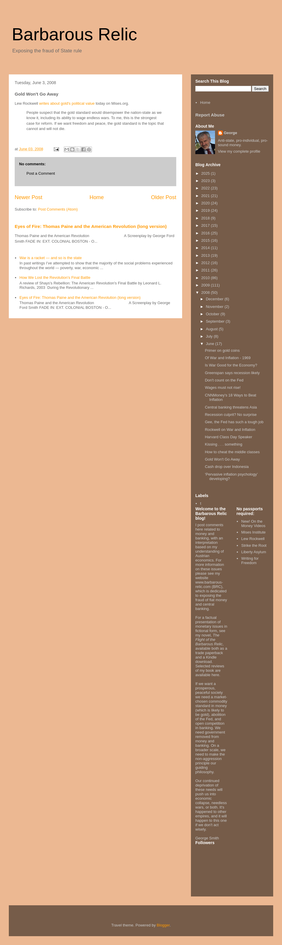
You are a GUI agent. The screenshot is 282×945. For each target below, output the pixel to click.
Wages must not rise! (223, 387)
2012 (206, 263)
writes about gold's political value (67, 103)
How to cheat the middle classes (232, 452)
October (213, 314)
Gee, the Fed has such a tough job (234, 422)
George (230, 133)
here (215, 675)
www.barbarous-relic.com (209, 584)
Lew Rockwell (252, 538)
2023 (206, 181)
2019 (206, 210)
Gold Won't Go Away (222, 459)
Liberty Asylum (253, 552)
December (215, 299)
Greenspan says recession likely (232, 373)
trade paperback (209, 653)
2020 (206, 203)
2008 (206, 292)
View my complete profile (239, 151)
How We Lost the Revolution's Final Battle (54, 277)
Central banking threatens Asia (231, 407)
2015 (206, 240)
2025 (206, 173)
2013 (206, 255)
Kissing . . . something (223, 444)
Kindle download (205, 659)
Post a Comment (40, 173)
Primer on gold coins (222, 350)
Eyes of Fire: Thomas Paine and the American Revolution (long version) (91, 226)
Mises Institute (253, 532)
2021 (206, 196)
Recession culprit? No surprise (230, 414)
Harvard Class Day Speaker (228, 437)
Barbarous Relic (74, 34)
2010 (206, 278)
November (215, 306)
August (212, 329)
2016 (206, 233)
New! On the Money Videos (253, 523)
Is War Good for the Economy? (231, 365)
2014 (206, 248)
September (216, 321)
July (210, 336)
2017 (206, 225)
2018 (206, 218)
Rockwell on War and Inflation (230, 429)
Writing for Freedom (249, 560)
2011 (206, 270)
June (210, 343)
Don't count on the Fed (224, 380)
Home (97, 197)
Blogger (163, 925)
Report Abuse (209, 114)
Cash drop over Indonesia (227, 466)
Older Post (163, 197)
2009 (206, 285)
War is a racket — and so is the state (50, 258)
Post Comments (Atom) (58, 209)
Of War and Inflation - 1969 (228, 358)
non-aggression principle (208, 760)
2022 (206, 188)
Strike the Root (253, 545)
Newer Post (28, 197)
